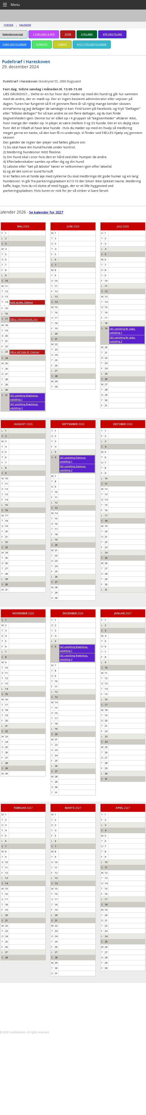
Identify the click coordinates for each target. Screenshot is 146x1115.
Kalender (25, 25)
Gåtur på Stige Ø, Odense (24, 352)
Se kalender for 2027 (46, 212)
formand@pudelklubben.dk (22, 1014)
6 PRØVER (41, 44)
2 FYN (68, 34)
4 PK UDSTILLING (112, 34)
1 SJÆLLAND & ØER (44, 34)
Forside (8, 25)
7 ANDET (62, 44)
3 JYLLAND (87, 34)
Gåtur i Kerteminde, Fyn (24, 319)
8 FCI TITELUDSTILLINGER (91, 44)
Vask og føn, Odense (21, 302)
